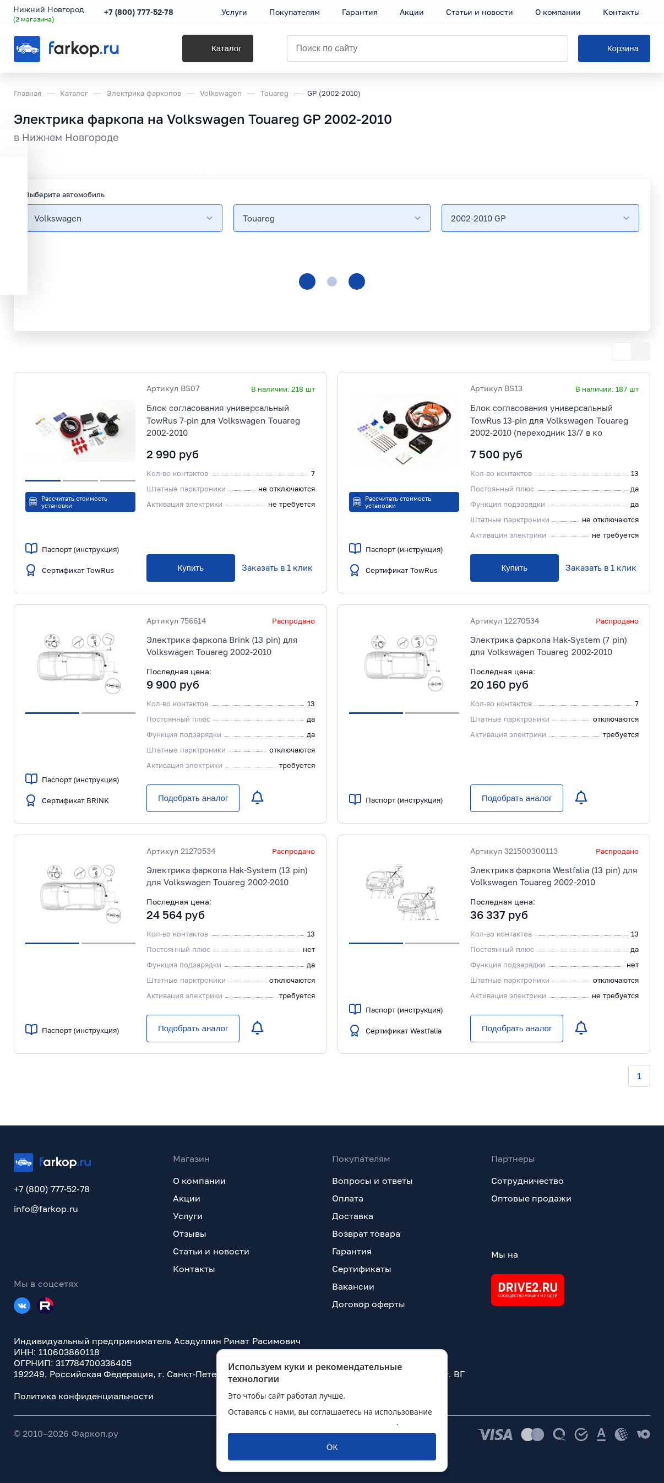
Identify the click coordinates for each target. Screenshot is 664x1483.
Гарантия (352, 1251)
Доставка (352, 1215)
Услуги (188, 1215)
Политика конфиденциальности (84, 1395)
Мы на (504, 1254)
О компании (199, 1180)
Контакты (194, 1268)
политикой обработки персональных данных (312, 1422)
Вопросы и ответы (372, 1180)
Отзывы (189, 1233)
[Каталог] (203, 50)
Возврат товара (366, 1233)
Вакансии (353, 1286)
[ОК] (332, 1446)
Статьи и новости (211, 1251)
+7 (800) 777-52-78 (140, 12)
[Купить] (190, 568)
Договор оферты (368, 1303)
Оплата (347, 1198)
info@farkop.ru (46, 1208)
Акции (186, 1198)
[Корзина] (614, 50)
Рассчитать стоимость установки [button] (67, 502)
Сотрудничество (527, 1180)
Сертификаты (361, 1268)
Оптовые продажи (531, 1198)
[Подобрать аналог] (193, 798)
